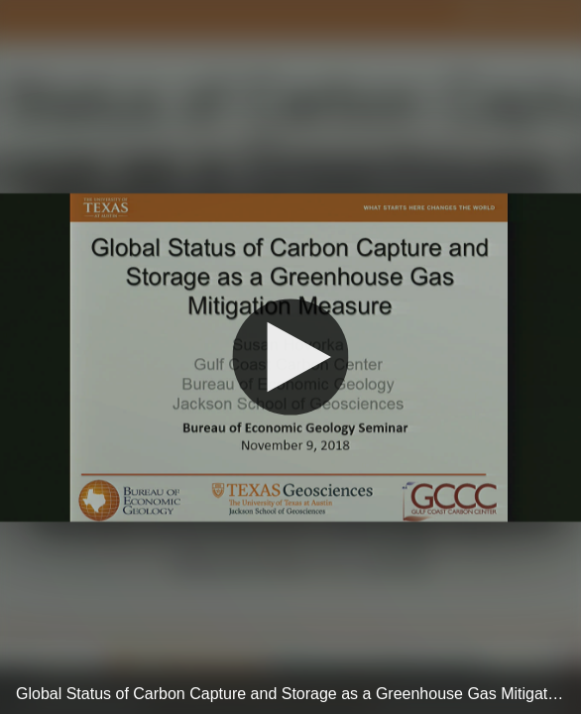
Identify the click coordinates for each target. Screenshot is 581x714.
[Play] (290, 357)
